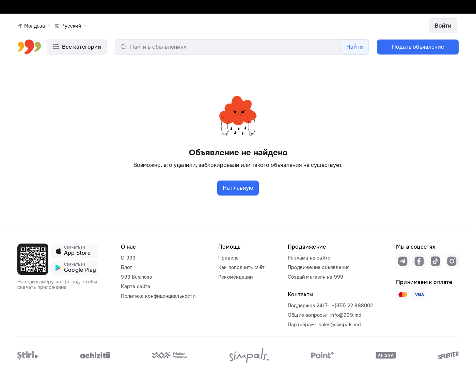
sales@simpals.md (340, 324)
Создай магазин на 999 (315, 277)
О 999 (128, 258)
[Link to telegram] (403, 261)
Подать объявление (418, 46)
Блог (126, 267)
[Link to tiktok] (435, 261)
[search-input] (242, 47)
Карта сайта (135, 286)
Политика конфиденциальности (158, 296)
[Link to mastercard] (403, 294)
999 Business (136, 277)
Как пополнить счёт (241, 267)
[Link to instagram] (452, 261)
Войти (443, 25)
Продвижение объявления (319, 267)
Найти (354, 46)
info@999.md (346, 315)
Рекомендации (235, 277)
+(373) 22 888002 (352, 305)
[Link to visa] (419, 294)
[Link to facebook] (419, 261)
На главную (238, 187)
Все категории (76, 46)
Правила (228, 258)
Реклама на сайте (309, 258)
